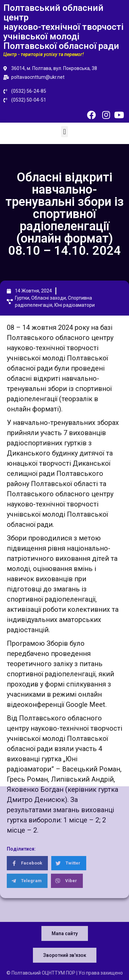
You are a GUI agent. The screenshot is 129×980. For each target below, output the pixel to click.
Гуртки (22, 298)
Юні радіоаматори (74, 305)
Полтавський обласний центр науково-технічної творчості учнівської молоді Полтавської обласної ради (63, 27)
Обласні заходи (48, 298)
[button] (64, 131)
